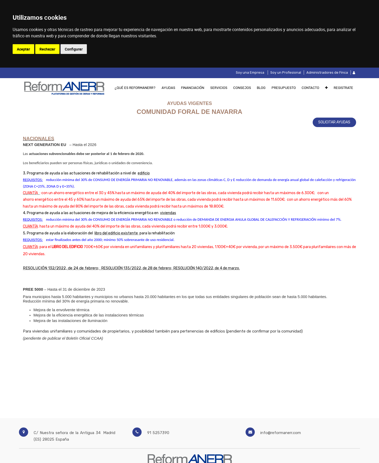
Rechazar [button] (47, 49)
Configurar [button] (74, 49)
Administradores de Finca (327, 72)
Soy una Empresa (250, 72)
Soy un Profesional (285, 72)
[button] (326, 88)
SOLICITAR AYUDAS (334, 122)
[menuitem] (135, 88)
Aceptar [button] (23, 49)
